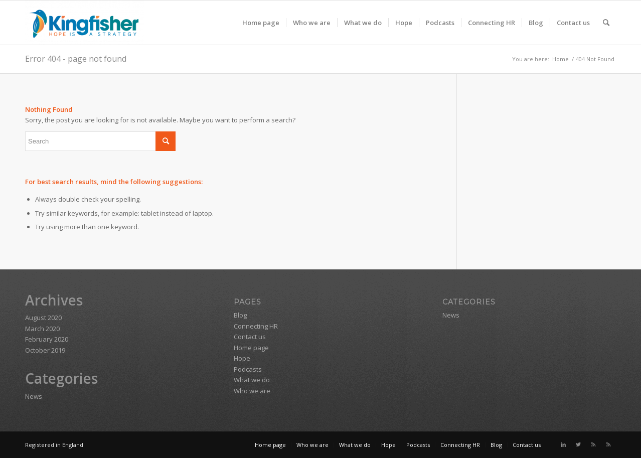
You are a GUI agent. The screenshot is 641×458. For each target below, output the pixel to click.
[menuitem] (261, 23)
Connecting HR (256, 326)
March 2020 (42, 328)
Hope (242, 358)
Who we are (252, 390)
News (33, 396)
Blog (240, 315)
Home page (251, 347)
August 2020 (43, 317)
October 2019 (45, 350)
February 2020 (46, 339)
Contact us (250, 336)
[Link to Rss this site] (593, 444)
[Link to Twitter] (578, 444)
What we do (252, 379)
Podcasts (248, 369)
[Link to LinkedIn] (563, 444)
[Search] (606, 23)
